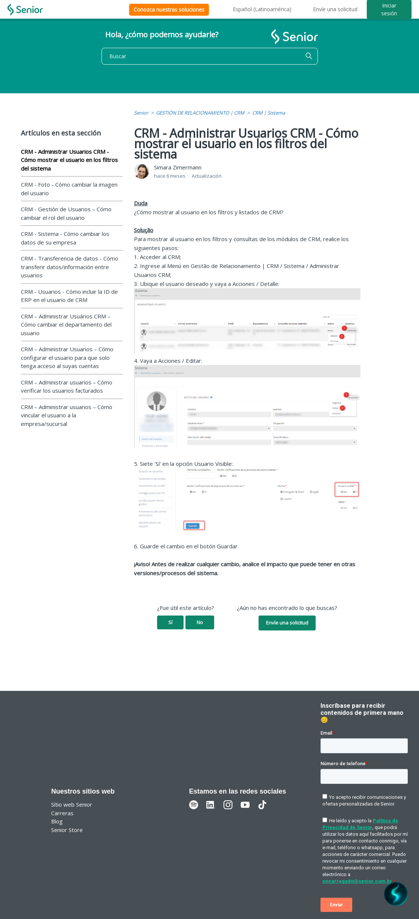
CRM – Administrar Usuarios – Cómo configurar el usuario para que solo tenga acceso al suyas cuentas (67, 357)
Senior (141, 112)
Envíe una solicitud (335, 9)
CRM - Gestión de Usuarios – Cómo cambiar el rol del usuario (66, 213)
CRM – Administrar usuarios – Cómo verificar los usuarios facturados (66, 386)
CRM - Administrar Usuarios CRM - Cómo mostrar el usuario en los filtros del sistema (69, 160)
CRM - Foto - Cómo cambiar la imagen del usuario (69, 189)
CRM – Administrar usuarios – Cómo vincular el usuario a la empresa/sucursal (66, 415)
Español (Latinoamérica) (262, 9)
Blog (57, 821)
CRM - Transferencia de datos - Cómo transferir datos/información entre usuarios (69, 267)
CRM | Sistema (268, 112)
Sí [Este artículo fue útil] (170, 622)
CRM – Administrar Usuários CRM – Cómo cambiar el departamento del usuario (66, 324)
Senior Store (67, 830)
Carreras (62, 813)
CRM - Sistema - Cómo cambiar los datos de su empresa (65, 238)
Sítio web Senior (71, 804)
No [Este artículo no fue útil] (200, 622)
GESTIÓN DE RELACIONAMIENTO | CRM (200, 112)
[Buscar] (209, 56)
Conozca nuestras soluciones (169, 9)
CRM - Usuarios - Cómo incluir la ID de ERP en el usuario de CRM (69, 296)
